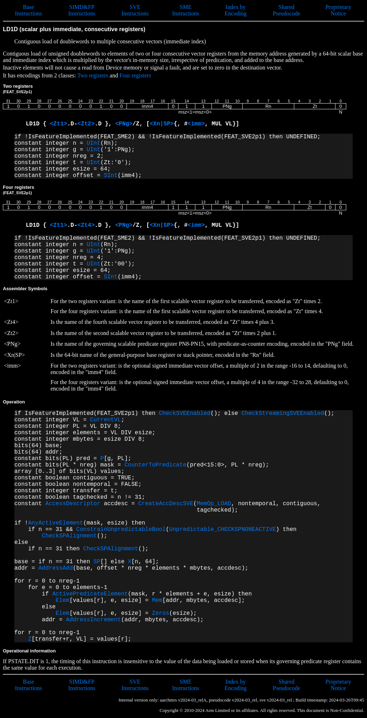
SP (97, 562)
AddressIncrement (93, 620)
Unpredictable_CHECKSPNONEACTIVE (222, 529)
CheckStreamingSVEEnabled (283, 413)
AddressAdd (55, 568)
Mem (157, 600)
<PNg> (124, 124)
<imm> (196, 124)
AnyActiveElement (55, 523)
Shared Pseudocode (286, 10)
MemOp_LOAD (214, 504)
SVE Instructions (135, 10)
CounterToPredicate (155, 465)
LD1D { (38, 124)
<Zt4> (86, 225)
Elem (62, 600)
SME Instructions (185, 10)
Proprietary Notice (338, 10)
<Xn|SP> (162, 124)
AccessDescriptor (72, 504)
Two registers (92, 75)
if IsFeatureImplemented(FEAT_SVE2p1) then (86, 413)
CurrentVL (105, 420)
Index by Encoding (236, 10)
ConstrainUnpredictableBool (121, 529)
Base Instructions (28, 10)
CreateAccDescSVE (166, 504)
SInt (111, 175)
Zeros (160, 613)
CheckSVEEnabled (184, 413)
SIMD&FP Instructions (81, 10)
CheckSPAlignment (69, 536)
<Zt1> (58, 124)
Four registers (135, 75)
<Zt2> (86, 124)
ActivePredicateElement (90, 594)
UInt (93, 143)
